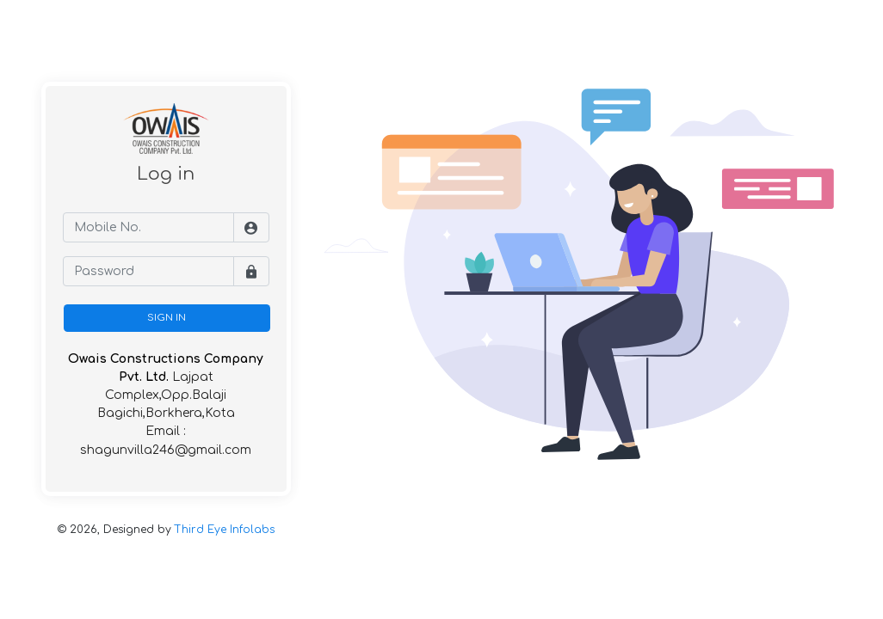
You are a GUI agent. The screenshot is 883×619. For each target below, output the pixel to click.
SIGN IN (166, 317)
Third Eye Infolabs (225, 530)
